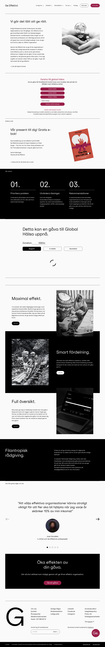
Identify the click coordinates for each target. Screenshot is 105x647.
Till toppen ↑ (89, 622)
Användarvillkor (90, 609)
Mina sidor (84, 5)
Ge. (96, 633)
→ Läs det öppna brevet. (18, 66)
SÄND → (55, 631)
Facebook (71, 611)
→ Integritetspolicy (57, 644)
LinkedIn (71, 609)
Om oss (67, 5)
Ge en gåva (95, 5)
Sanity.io (90, 627)
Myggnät (32, 249)
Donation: (34, 243)
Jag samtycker (96, 644)
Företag (75, 5)
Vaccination (73, 249)
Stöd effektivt (58, 5)
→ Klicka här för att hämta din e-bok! (22, 162)
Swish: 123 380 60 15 (38, 619)
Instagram (71, 614)
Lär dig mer (39, 5)
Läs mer (16, 323)
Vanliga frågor (55, 609)
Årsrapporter (35, 614)
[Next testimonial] (98, 518)
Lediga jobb (54, 614)
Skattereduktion (56, 611)
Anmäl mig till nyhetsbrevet (39, 627)
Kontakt (34, 611)
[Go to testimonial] (47, 547)
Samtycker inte (86, 644)
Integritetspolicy (91, 611)
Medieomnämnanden (38, 617)
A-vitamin (52, 249)
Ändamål (48, 5)
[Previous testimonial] (7, 518)
